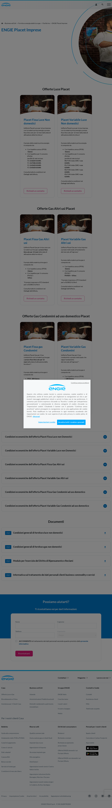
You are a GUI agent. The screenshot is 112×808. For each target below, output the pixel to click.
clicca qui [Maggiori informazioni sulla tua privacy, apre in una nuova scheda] (36, 416)
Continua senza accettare (80, 383)
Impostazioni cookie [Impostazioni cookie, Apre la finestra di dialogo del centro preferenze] (46, 422)
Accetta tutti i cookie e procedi (71, 422)
